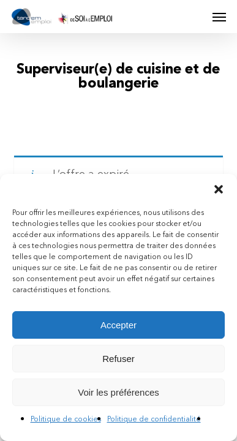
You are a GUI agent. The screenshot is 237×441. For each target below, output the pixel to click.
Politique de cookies (66, 419)
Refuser (118, 358)
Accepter (118, 325)
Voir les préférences (118, 392)
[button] (219, 189)
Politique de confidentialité (154, 419)
